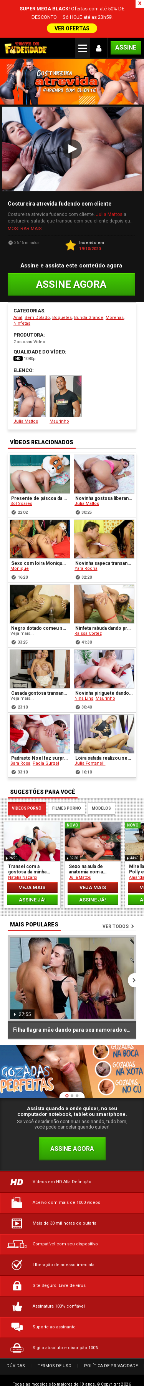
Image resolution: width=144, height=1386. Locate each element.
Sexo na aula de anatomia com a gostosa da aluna (87, 846)
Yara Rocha (86, 546)
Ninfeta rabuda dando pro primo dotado (104, 606)
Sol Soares (21, 481)
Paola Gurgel (46, 741)
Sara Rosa (20, 741)
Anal (17, 294)
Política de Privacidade (111, 1343)
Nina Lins (83, 676)
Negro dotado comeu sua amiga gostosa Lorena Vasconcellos (40, 606)
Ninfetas (21, 300)
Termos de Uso (54, 1343)
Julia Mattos (109, 191)
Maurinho (66, 377)
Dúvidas (16, 1343)
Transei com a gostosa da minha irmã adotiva (27, 846)
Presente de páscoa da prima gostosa (40, 476)
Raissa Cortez (88, 611)
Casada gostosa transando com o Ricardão (40, 671)
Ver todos (116, 903)
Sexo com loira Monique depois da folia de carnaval (40, 541)
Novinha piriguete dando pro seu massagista (104, 671)
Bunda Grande (88, 294)
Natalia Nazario (22, 855)
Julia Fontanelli (90, 741)
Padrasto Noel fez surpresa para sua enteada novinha (40, 736)
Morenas (115, 294)
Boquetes (62, 294)
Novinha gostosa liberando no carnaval (104, 476)
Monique (19, 546)
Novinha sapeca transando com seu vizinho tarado (104, 541)
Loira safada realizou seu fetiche (104, 736)
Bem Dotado (37, 294)
